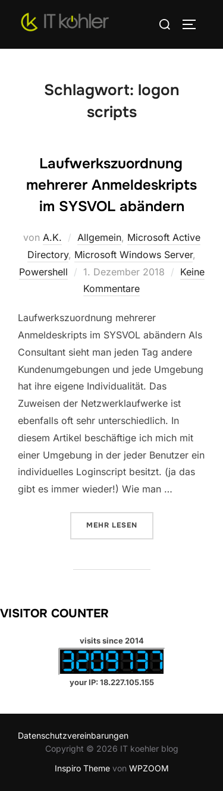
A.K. (52, 237)
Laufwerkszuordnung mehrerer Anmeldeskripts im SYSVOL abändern (111, 185)
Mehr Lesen (119, 524)
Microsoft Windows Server (133, 254)
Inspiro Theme (82, 768)
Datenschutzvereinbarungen (73, 735)
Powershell (43, 272)
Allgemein (99, 237)
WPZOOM (149, 768)
